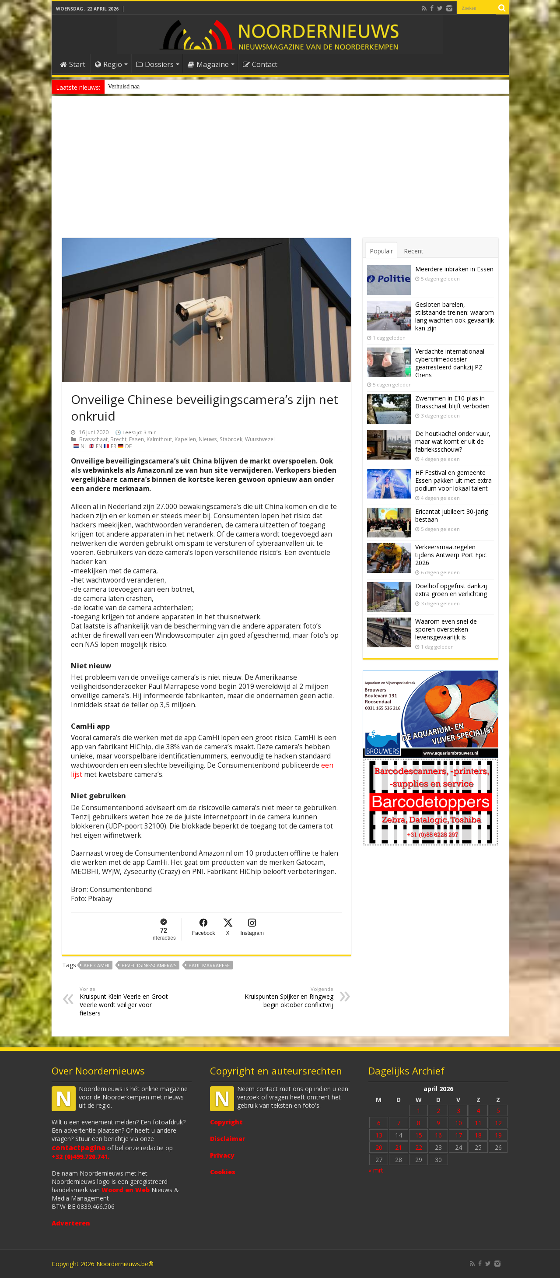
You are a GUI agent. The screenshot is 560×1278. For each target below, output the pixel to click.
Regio (108, 64)
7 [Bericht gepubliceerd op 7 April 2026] (398, 1123)
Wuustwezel (260, 438)
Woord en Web (126, 1190)
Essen (136, 438)
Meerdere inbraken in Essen (454, 269)
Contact (260, 64)
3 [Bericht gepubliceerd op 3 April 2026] (458, 1110)
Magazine (208, 64)
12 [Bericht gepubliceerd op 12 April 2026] (498, 1123)
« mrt (375, 1170)
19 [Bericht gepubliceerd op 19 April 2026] (498, 1135)
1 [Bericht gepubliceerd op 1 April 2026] (418, 1110)
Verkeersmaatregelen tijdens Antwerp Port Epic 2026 (450, 555)
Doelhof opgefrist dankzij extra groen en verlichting (451, 590)
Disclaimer (227, 1138)
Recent (414, 251)
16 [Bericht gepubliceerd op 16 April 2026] (438, 1135)
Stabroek (231, 438)
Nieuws (208, 438)
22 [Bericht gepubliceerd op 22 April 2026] (418, 1147)
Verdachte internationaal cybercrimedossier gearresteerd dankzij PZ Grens (449, 363)
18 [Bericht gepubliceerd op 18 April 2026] (478, 1135)
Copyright (226, 1122)
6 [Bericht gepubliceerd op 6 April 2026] (379, 1123)
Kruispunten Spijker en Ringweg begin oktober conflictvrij (288, 997)
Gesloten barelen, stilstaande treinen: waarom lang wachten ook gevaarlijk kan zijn (454, 316)
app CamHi (96, 965)
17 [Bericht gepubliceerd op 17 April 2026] (458, 1135)
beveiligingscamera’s (149, 965)
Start (72, 64)
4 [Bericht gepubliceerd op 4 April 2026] (478, 1110)
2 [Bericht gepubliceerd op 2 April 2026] (438, 1110)
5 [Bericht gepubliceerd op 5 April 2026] (498, 1110)
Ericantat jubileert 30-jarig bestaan (451, 515)
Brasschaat (93, 438)
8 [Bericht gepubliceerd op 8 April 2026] (418, 1123)
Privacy (222, 1155)
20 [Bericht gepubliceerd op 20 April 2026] (378, 1147)
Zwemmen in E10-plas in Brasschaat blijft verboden (452, 402)
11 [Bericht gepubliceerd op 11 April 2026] (478, 1123)
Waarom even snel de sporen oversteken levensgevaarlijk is (446, 629)
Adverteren (71, 1223)
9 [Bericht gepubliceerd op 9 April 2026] (438, 1123)
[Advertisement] (280, 172)
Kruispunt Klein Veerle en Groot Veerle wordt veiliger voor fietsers (124, 1001)
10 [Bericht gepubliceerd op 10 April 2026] (458, 1123)
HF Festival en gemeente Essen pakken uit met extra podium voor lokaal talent (453, 480)
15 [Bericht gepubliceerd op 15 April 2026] (418, 1135)
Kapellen (185, 438)
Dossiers (155, 64)
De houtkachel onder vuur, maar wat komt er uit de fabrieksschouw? (452, 441)
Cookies (222, 1172)
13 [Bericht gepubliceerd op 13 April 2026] (378, 1135)
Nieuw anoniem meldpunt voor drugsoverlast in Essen (174, 86)
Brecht (118, 438)
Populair (381, 251)
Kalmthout (159, 438)
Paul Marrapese (209, 965)
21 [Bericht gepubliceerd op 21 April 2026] (398, 1147)
